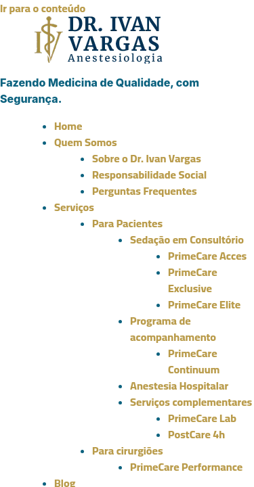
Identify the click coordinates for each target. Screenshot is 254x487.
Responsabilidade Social (149, 174)
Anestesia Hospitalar (179, 385)
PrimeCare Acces (207, 256)
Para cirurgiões (127, 450)
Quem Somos (85, 142)
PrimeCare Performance (186, 467)
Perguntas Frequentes (144, 191)
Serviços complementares (191, 402)
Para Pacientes (127, 223)
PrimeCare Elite (204, 304)
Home (68, 126)
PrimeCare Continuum (193, 361)
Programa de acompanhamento (173, 328)
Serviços (74, 207)
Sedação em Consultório (187, 239)
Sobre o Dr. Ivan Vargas (146, 158)
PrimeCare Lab (202, 418)
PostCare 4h (196, 434)
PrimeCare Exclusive (192, 280)
